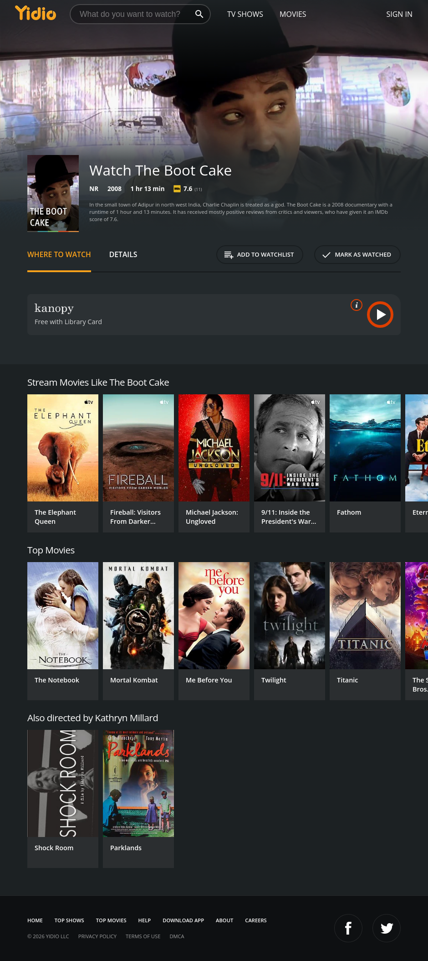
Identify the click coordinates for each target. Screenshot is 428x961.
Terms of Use (143, 936)
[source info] (354, 305)
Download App (183, 920)
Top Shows (69, 920)
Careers (255, 920)
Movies (293, 14)
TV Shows (245, 14)
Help (144, 920)
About (224, 920)
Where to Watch (59, 254)
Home (35, 920)
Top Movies (111, 920)
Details (123, 254)
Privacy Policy (97, 936)
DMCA (176, 936)
